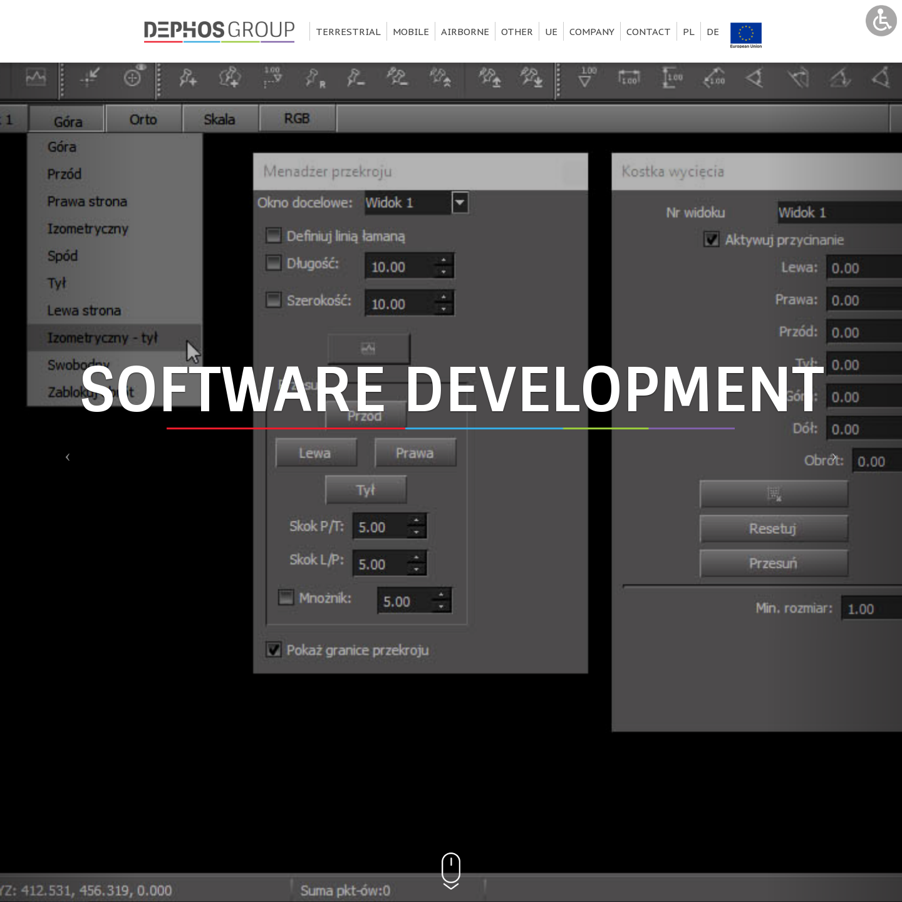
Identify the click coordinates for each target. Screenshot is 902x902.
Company (591, 32)
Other (517, 32)
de (713, 32)
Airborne (465, 32)
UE (551, 32)
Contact (648, 32)
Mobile (411, 32)
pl (689, 32)
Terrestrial (348, 32)
